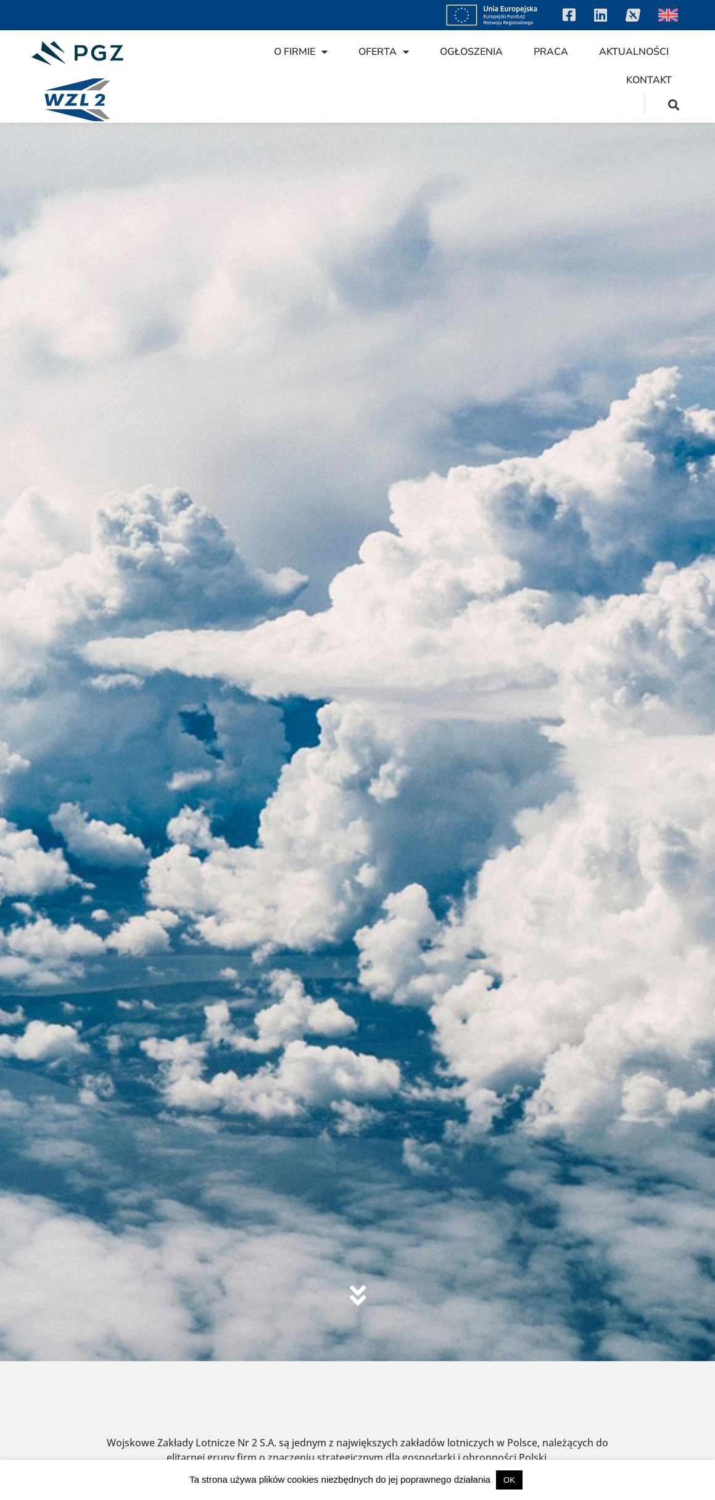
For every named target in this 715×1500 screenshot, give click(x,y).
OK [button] (509, 1480)
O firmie (301, 52)
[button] (674, 104)
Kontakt (649, 80)
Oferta (383, 52)
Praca (551, 52)
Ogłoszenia (471, 52)
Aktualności (634, 52)
